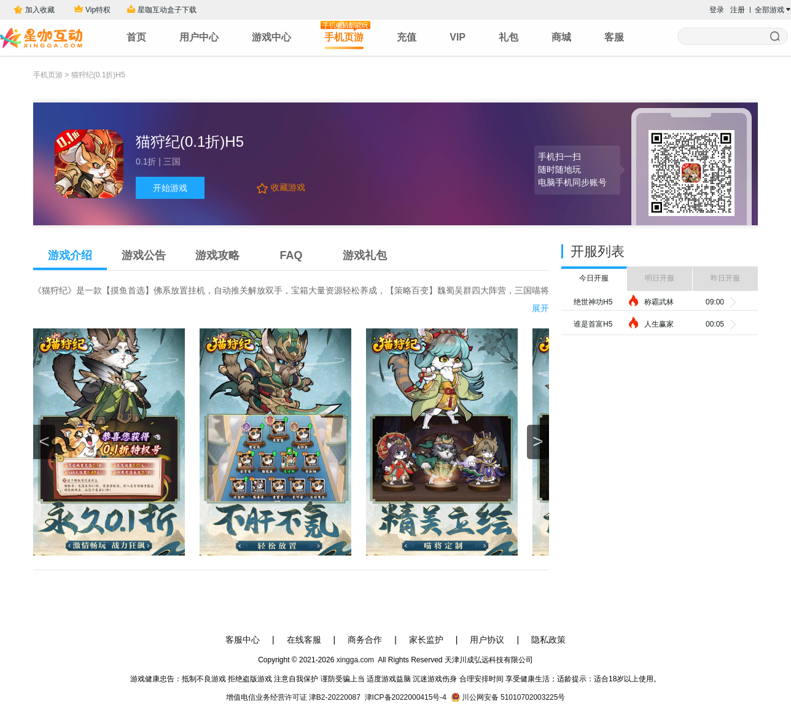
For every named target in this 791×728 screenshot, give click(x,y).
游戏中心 (271, 37)
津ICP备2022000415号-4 (405, 697)
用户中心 (199, 37)
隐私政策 (548, 640)
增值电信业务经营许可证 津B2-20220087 (293, 697)
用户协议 (487, 640)
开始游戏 (170, 188)
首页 (136, 37)
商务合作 (365, 640)
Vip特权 (98, 10)
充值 (406, 37)
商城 (561, 37)
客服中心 (242, 640)
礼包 (508, 37)
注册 (737, 10)
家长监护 (426, 640)
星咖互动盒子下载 (167, 10)
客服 (614, 37)
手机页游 (344, 34)
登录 (716, 10)
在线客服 (304, 640)
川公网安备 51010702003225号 (514, 697)
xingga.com (355, 660)
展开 (540, 308)
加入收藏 (38, 10)
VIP (458, 37)
